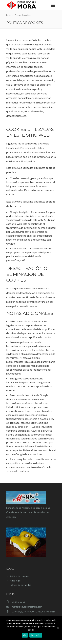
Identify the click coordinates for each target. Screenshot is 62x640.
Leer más (35, 635)
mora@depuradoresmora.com (27, 606)
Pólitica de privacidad (20, 584)
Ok (24, 635)
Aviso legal (15, 580)
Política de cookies (19, 576)
